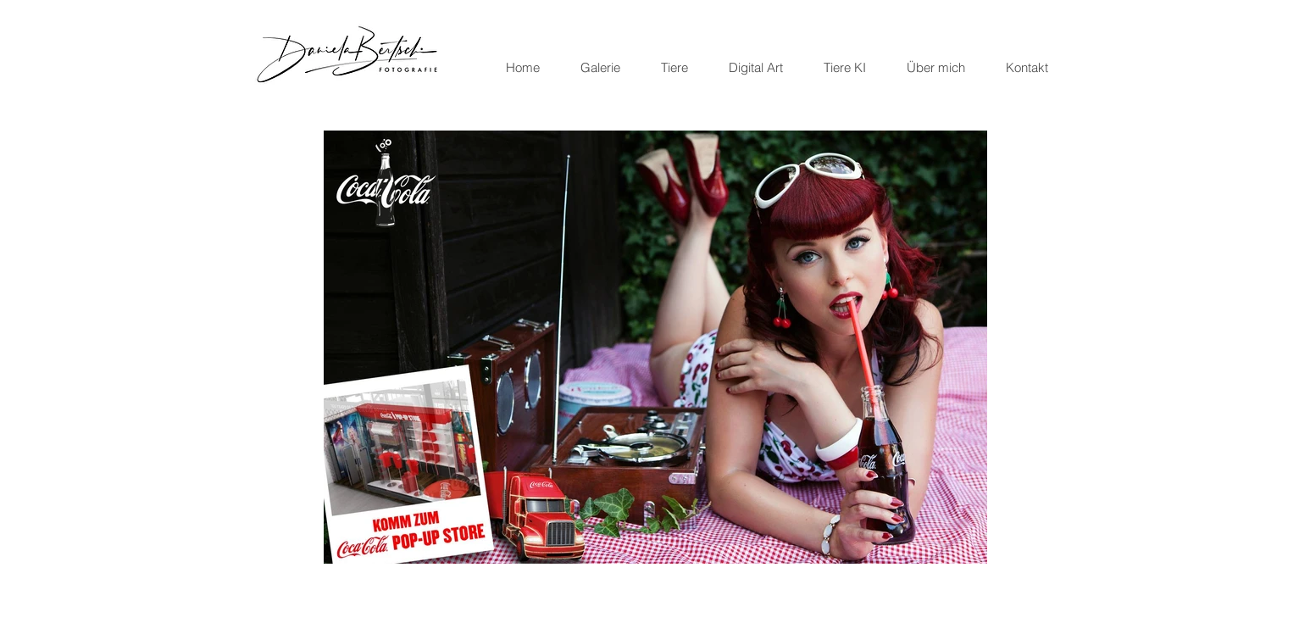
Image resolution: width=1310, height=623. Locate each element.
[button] (655, 347)
